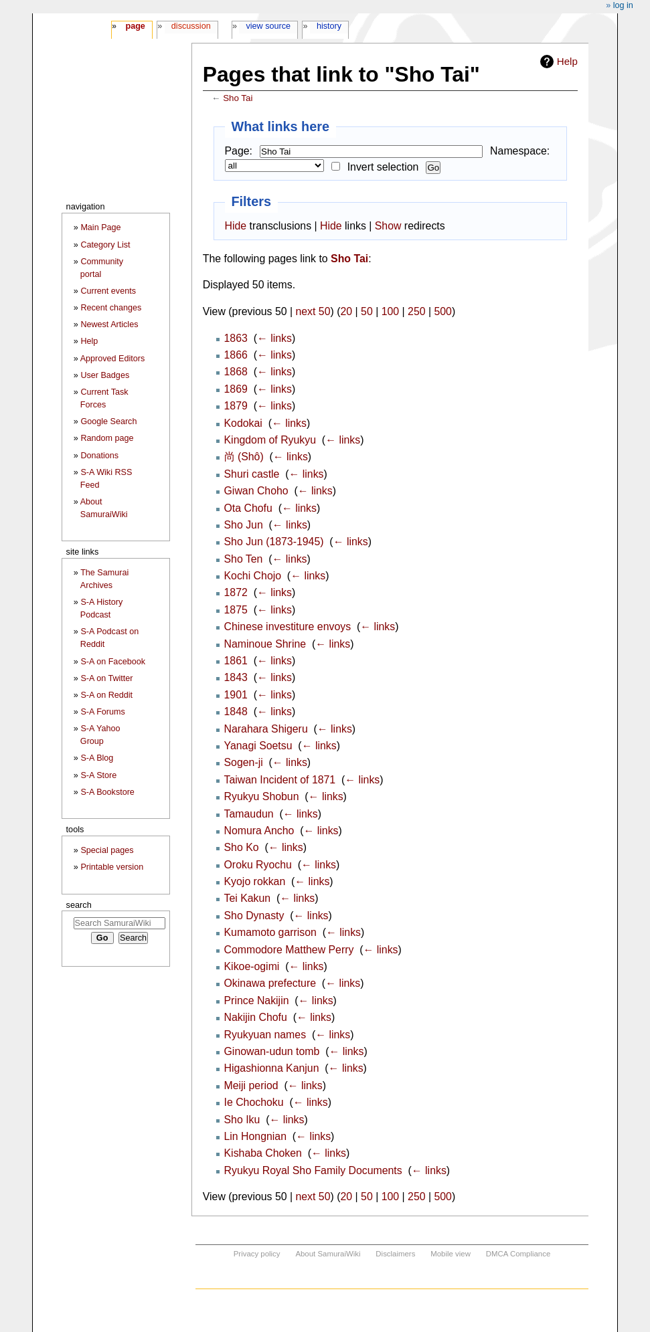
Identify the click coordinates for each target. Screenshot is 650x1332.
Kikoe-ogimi (252, 966)
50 (367, 311)
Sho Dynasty (254, 915)
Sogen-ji (243, 762)
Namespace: (520, 151)
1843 (236, 677)
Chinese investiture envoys (287, 626)
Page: (238, 151)
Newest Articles (109, 324)
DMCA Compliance (518, 1254)
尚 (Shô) (244, 456)
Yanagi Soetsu (258, 745)
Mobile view (450, 1254)
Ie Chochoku (254, 1102)
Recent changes (110, 307)
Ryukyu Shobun (261, 796)
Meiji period (251, 1085)
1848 (236, 711)
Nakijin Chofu (255, 1017)
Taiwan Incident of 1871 (280, 779)
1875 (236, 609)
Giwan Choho (256, 490)
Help (567, 61)
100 (390, 311)
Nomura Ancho (259, 830)
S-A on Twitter (106, 678)
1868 (236, 371)
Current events (108, 291)
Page (135, 26)
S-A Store (98, 775)
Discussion (191, 26)
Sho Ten (243, 559)
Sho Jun (243, 525)
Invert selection (383, 167)
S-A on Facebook (112, 661)
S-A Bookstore (107, 792)
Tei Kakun (247, 898)
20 (347, 311)
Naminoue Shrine (265, 644)
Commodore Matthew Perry (289, 949)
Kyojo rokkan (255, 881)
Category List (105, 245)
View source (268, 26)
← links (274, 338)
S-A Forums (102, 712)
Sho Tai (237, 98)
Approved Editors (112, 358)
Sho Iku (242, 1119)
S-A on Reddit (106, 695)
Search (79, 905)
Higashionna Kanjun (271, 1068)
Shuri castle (252, 474)
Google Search (108, 421)
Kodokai (243, 423)
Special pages (106, 850)
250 (416, 311)
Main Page (100, 227)
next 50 (312, 311)
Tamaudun (249, 814)
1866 (236, 355)
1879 (236, 405)
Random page (106, 438)
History (329, 26)
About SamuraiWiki (327, 1254)
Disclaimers (395, 1254)
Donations (99, 455)
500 (442, 311)
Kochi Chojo (253, 575)
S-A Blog (96, 758)
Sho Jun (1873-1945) (274, 541)
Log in (623, 5)
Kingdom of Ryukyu (270, 440)
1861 (236, 660)
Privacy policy (257, 1254)
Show (388, 225)
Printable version (111, 867)
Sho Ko (241, 847)
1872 (236, 592)
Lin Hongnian (255, 1136)
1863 (236, 338)
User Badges (104, 375)
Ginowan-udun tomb (272, 1051)
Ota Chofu (248, 508)
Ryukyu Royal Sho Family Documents (313, 1170)
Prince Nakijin (256, 1000)
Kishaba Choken (263, 1153)
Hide (236, 225)
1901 (236, 694)
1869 (236, 389)
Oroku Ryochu (258, 864)
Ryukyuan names (265, 1034)
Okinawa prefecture (270, 983)
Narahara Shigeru (266, 729)
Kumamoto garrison (270, 932)
